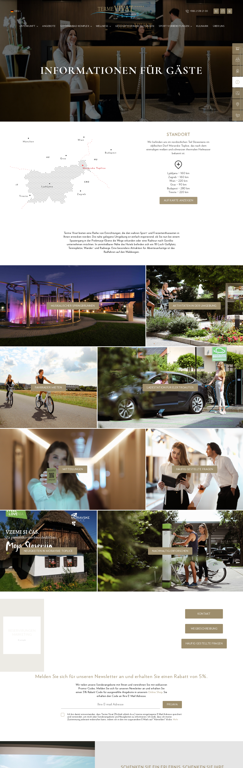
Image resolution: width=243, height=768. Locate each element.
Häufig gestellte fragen (204, 643)
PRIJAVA (172, 704)
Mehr (175, 720)
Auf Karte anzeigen (187, 200)
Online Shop (155, 692)
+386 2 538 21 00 (197, 11)
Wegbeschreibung (204, 628)
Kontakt (204, 613)
